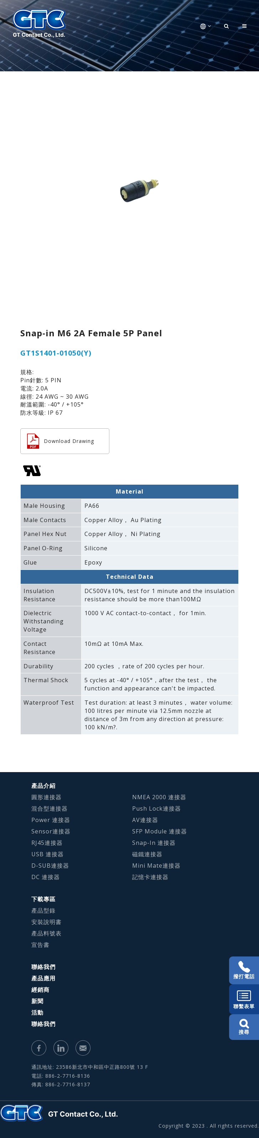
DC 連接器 (45, 877)
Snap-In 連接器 (154, 843)
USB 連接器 (47, 854)
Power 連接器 (50, 820)
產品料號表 (46, 933)
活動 (37, 1012)
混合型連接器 (49, 808)
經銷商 (40, 990)
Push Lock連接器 (156, 808)
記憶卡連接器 (150, 877)
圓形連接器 (46, 797)
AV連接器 (145, 820)
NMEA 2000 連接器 (159, 797)
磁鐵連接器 (147, 854)
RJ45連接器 (47, 843)
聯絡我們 (43, 967)
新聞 (37, 1001)
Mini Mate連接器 (156, 865)
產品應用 (43, 978)
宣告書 (40, 945)
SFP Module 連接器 (159, 831)
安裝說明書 (46, 922)
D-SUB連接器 (50, 865)
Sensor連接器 (51, 831)
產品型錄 (43, 910)
